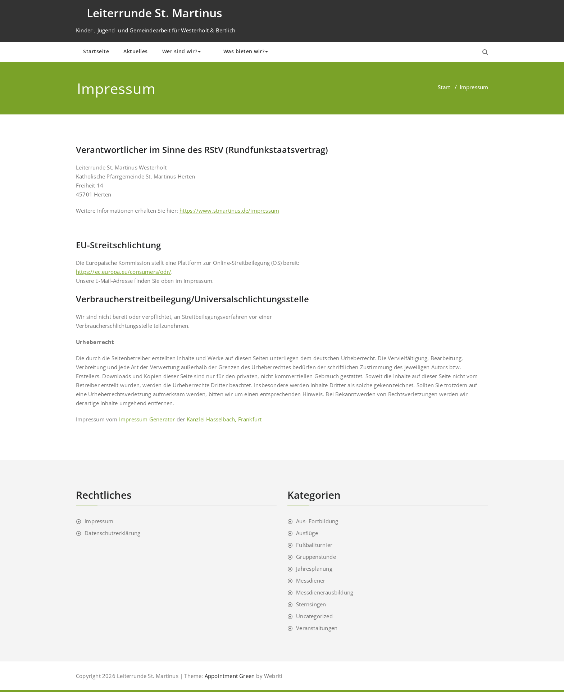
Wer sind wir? (181, 51)
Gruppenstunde (316, 556)
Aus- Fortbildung (317, 521)
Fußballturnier (314, 544)
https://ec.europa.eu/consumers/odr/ (123, 271)
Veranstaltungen (316, 628)
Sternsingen (311, 604)
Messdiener (310, 580)
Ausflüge (307, 533)
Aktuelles (135, 51)
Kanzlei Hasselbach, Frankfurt (224, 419)
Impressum (99, 521)
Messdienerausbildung (324, 592)
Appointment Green (229, 675)
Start (444, 87)
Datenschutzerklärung (112, 533)
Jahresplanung (314, 568)
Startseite (96, 51)
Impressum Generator (147, 419)
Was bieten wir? (245, 51)
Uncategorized (314, 616)
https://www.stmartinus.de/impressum (229, 210)
